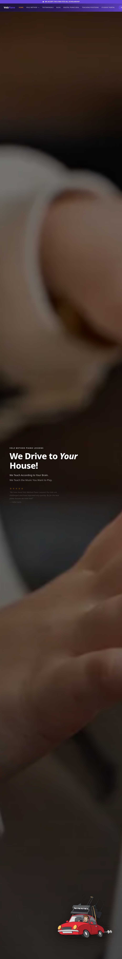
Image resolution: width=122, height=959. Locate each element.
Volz (9, 7)
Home (21, 7)
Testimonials (47, 7)
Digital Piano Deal (71, 7)
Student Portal (108, 7)
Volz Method (32, 7)
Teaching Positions (90, 7)
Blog (58, 7)
